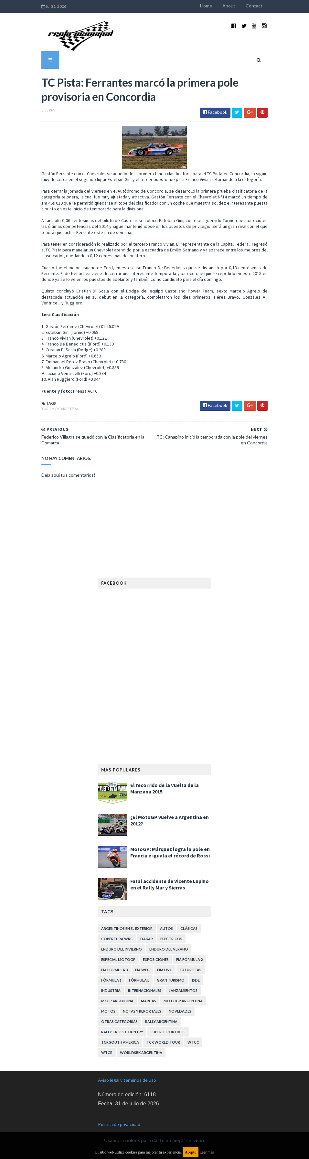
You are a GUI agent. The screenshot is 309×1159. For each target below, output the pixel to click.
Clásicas (188, 918)
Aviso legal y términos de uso (127, 1069)
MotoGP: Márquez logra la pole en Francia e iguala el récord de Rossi (170, 841)
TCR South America (120, 1031)
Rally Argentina (161, 1011)
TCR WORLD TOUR (163, 1031)
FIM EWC (164, 959)
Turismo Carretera (52, 398)
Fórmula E (139, 969)
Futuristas (190, 959)
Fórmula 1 (111, 969)
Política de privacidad (119, 1113)
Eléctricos (171, 928)
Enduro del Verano (168, 938)
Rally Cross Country (122, 1021)
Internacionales (144, 980)
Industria (111, 980)
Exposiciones (156, 949)
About (236, 5)
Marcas (148, 990)
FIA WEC (142, 959)
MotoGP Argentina (183, 990)
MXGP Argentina (117, 990)
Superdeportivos (168, 1021)
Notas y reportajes (142, 1000)
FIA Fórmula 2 (189, 949)
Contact (261, 5)
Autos (166, 918)
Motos (108, 1000)
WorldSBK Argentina (141, 1042)
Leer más (206, 1152)
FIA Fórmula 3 (114, 959)
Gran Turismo (171, 969)
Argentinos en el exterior (127, 918)
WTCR (106, 1042)
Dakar (146, 928)
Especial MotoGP (118, 949)
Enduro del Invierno (121, 938)
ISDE (196, 969)
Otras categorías (119, 1011)
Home (214, 5)
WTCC (193, 1031)
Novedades (180, 1000)
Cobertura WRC (117, 928)
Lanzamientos (183, 980)
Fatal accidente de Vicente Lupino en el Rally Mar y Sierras (169, 873)
